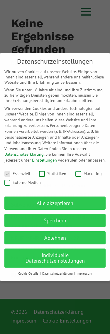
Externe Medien (22, 182)
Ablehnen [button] (55, 237)
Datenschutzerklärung (24, 154)
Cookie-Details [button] (28, 273)
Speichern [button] (55, 220)
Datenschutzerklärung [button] (58, 273)
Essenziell (17, 173)
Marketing (88, 173)
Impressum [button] (84, 273)
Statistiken (52, 173)
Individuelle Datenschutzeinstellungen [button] (55, 258)
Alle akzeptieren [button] (55, 203)
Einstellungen (44, 160)
